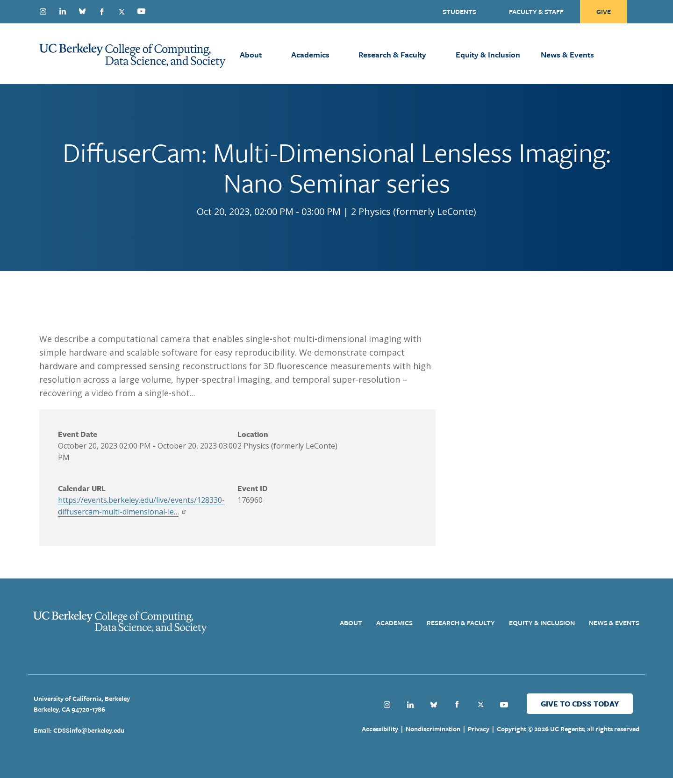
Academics (310, 54)
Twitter (122, 12)
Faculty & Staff (536, 11)
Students (459, 11)
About (251, 54)
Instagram (43, 12)
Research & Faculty (392, 54)
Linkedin (63, 11)
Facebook (102, 12)
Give (603, 11)
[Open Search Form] (640, 53)
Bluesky (82, 11)
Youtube (141, 11)
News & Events (567, 54)
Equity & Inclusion (488, 54)
